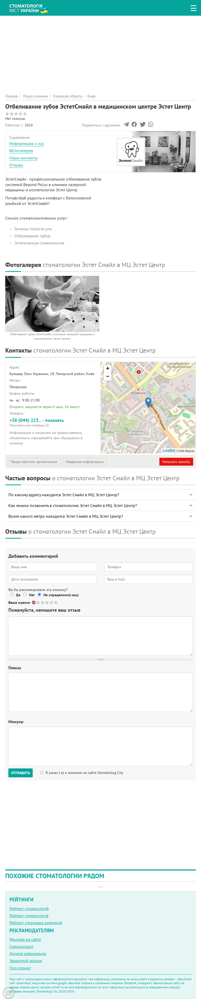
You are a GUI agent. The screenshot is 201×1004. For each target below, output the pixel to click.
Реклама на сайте (25, 939)
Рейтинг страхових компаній (35, 922)
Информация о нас (26, 143)
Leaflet (169, 450)
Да (18, 595)
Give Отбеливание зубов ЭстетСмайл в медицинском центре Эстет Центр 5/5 (56, 602)
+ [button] (107, 369)
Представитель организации (34, 461)
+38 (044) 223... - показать (53, 422)
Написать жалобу (176, 461)
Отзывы (16, 165)
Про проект (20, 967)
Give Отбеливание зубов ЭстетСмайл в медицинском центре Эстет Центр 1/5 (38, 602)
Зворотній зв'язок (25, 960)
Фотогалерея (21, 150)
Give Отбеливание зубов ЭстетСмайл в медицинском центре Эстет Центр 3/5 (47, 602)
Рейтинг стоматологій (29, 908)
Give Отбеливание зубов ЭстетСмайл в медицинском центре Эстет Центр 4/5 (51, 602)
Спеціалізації (21, 946)
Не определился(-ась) (61, 595)
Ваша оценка (19, 602)
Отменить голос (34, 602)
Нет (32, 595)
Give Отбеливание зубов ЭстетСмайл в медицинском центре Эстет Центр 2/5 (43, 602)
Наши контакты (23, 157)
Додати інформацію (27, 953)
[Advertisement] (100, 52)
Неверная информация (85, 461)
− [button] (107, 377)
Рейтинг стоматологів (28, 915)
